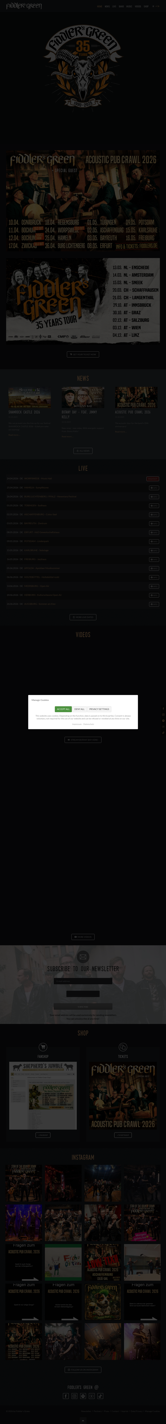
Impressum (76, 724)
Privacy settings (99, 709)
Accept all (63, 709)
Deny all (79, 709)
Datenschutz (88, 724)
